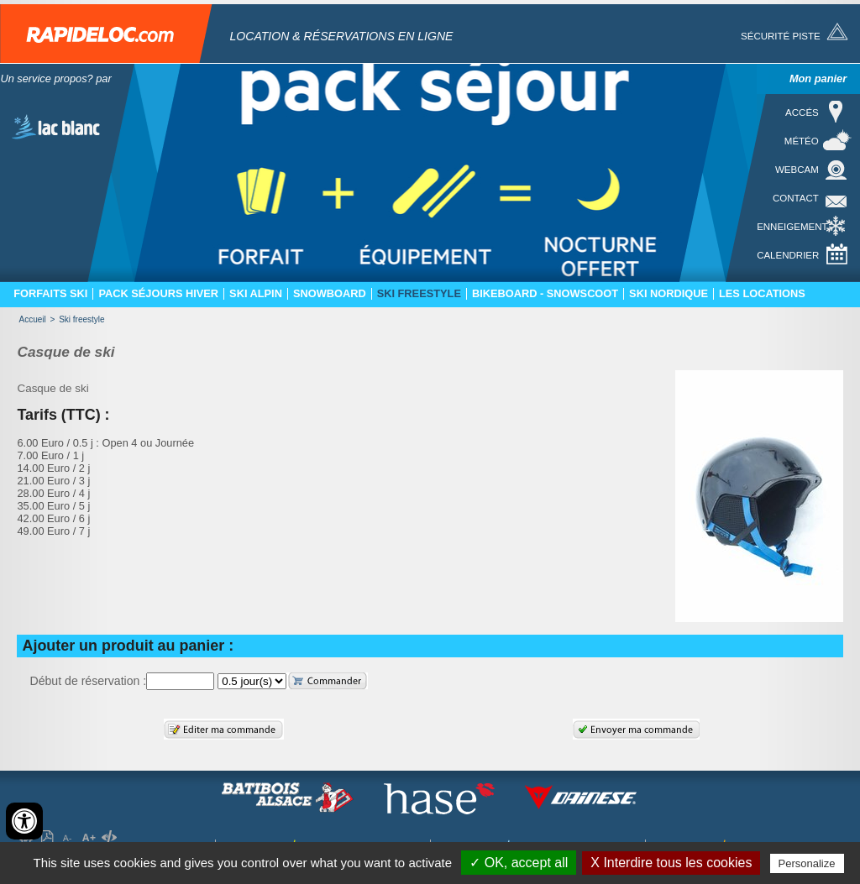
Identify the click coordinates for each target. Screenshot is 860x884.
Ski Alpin (255, 294)
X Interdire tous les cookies (671, 862)
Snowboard (329, 294)
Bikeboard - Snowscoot (545, 294)
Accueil (31, 319)
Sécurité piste (781, 36)
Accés (802, 112)
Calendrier (788, 255)
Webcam (797, 170)
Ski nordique (668, 294)
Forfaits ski (50, 294)
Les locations (762, 294)
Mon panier (818, 78)
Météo (801, 141)
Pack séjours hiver (158, 294)
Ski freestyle (419, 294)
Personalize (807, 863)
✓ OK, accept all (518, 862)
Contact (796, 198)
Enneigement (792, 227)
